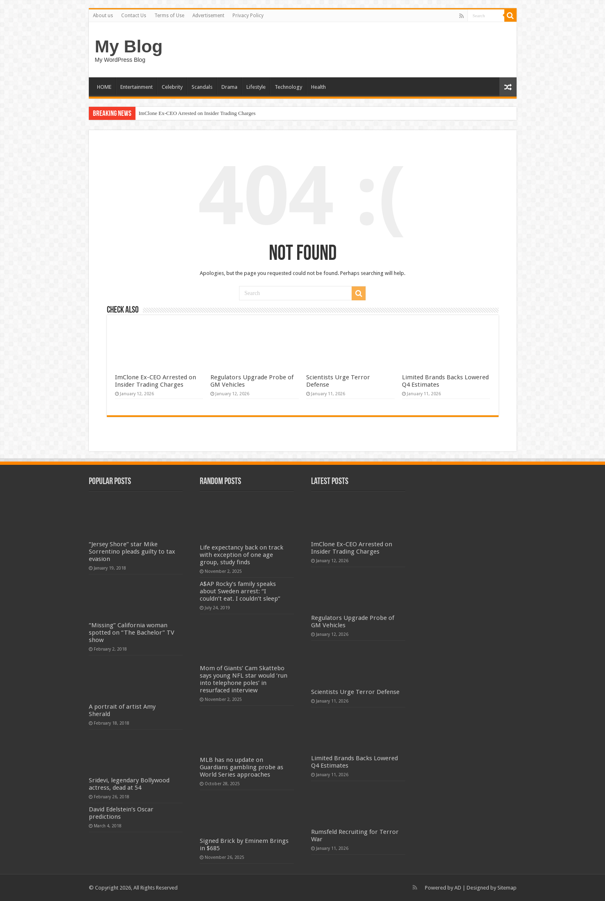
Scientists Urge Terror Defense (355, 692)
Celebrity (172, 87)
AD (457, 888)
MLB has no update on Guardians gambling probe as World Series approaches (241, 767)
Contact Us (133, 15)
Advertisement (208, 15)
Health (318, 87)
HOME (104, 87)
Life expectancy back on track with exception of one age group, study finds (241, 555)
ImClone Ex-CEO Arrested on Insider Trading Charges (197, 113)
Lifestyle (256, 87)
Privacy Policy (248, 15)
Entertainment (136, 87)
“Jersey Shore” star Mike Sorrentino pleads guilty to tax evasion (132, 552)
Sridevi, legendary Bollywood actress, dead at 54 (129, 784)
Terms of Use (169, 15)
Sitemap (507, 888)
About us (103, 15)
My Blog (129, 46)
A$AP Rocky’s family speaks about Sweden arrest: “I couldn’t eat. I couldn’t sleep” (240, 591)
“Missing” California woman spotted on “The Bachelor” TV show (131, 633)
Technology (288, 87)
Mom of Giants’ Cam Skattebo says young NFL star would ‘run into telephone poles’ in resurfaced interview (243, 679)
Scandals (202, 87)
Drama (229, 87)
